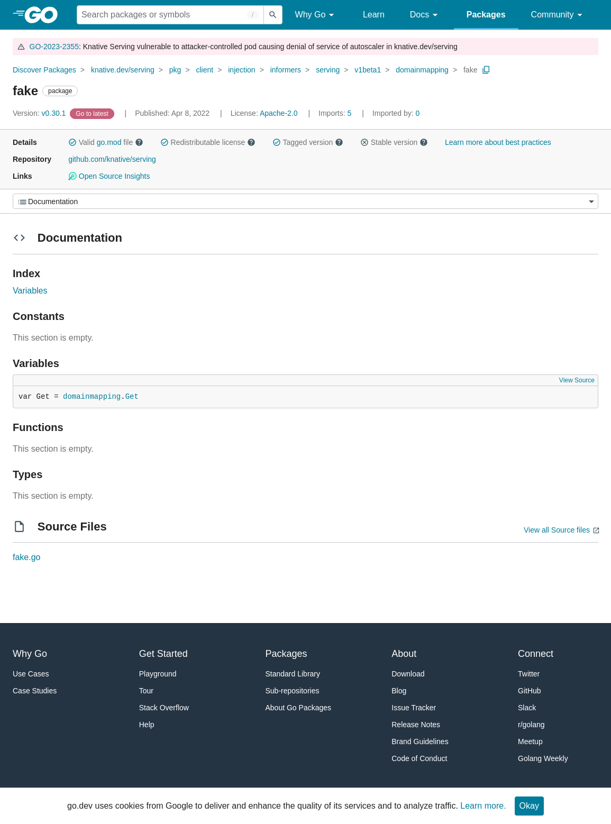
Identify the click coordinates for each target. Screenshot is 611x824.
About (403, 653)
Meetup (530, 741)
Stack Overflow (164, 707)
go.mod (109, 142)
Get (132, 396)
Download (407, 674)
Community (558, 15)
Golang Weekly (543, 758)
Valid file (105, 142)
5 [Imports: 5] (335, 113)
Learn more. (483, 805)
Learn (374, 14)
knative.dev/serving (122, 70)
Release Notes (415, 724)
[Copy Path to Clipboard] (486, 70)
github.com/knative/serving (112, 159)
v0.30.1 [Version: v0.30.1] (40, 113)
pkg (175, 70)
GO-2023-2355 (54, 46)
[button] (72, 142)
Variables (30, 290)
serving (328, 70)
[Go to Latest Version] (93, 113)
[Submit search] (272, 14)
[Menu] (305, 201)
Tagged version (307, 142)
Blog (398, 690)
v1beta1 (367, 70)
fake (470, 70)
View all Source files (557, 530)
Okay (529, 805)
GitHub (529, 690)
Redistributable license (208, 142)
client (204, 70)
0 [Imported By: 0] (396, 113)
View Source (577, 380)
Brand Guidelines (419, 741)
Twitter (529, 674)
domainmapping (422, 70)
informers (285, 70)
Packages (486, 14)
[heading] (45, 14)
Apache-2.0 (279, 113)
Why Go (316, 15)
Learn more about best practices (498, 142)
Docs (425, 15)
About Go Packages (299, 707)
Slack (527, 707)
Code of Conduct (419, 758)
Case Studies (35, 690)
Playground (158, 674)
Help (146, 724)
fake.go (26, 557)
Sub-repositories (293, 690)
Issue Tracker (413, 707)
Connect (535, 653)
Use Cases (31, 674)
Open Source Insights (109, 176)
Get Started (163, 653)
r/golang (531, 724)
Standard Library (293, 674)
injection (241, 70)
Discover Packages (44, 70)
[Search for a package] (170, 14)
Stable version (394, 142)
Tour (146, 690)
